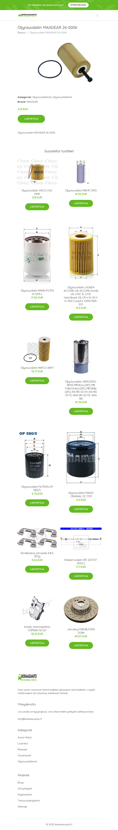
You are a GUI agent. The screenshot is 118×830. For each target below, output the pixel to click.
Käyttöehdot (25, 794)
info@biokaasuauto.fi (30, 718)
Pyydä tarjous (78, 5)
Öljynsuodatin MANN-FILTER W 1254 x (37, 292)
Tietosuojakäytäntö (29, 800)
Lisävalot (23, 743)
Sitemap (22, 806)
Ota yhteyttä (25, 788)
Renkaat (22, 749)
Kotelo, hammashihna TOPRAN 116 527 (37, 628)
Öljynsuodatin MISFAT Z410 (81, 190)
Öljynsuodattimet (42, 97)
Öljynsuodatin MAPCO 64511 (37, 367)
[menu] (97, 15)
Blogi (21, 782)
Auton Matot (25, 737)
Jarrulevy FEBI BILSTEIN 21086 (81, 631)
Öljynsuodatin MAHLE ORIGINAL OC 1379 (81, 494)
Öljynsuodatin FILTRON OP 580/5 (37, 488)
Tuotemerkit (24, 755)
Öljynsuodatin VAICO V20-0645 (37, 192)
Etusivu (21, 32)
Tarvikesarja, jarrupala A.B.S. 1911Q (37, 554)
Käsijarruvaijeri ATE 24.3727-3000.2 (80, 561)
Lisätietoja (31, 118)
